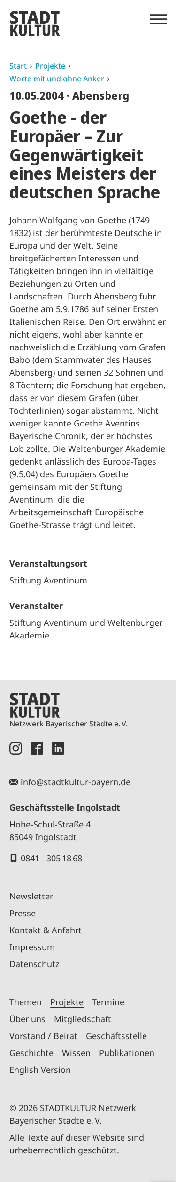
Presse (22, 913)
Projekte (50, 66)
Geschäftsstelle (116, 1035)
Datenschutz (34, 963)
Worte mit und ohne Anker (56, 78)
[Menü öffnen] (158, 19)
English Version (40, 1069)
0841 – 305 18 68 (51, 858)
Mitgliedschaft (82, 1018)
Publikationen (126, 1052)
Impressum (32, 947)
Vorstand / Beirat (43, 1035)
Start (18, 66)
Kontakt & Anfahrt (45, 930)
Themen (25, 1002)
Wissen (76, 1052)
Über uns (27, 1018)
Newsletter (31, 896)
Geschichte (31, 1052)
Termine (108, 1002)
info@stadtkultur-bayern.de (75, 782)
